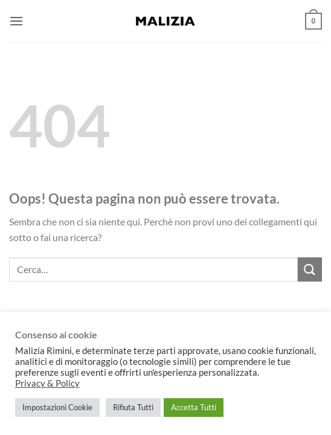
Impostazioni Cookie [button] (57, 407)
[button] (16, 21)
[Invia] (310, 269)
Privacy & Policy (47, 383)
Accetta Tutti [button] (193, 407)
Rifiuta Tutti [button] (133, 407)
